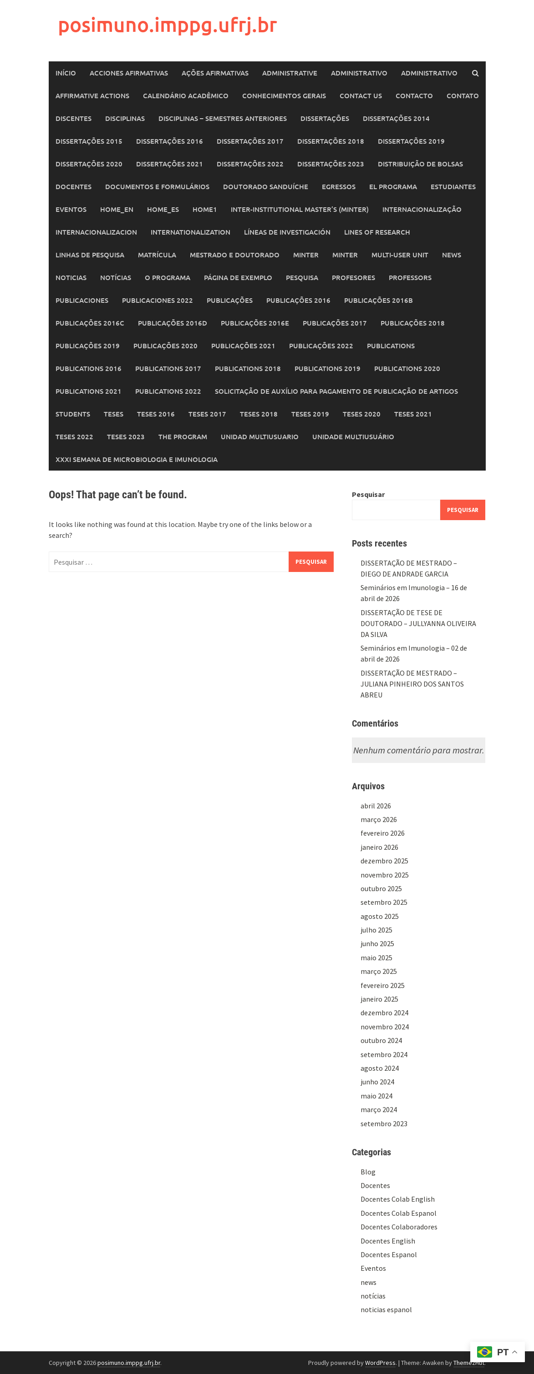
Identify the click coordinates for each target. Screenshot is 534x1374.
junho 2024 (377, 1081)
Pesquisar (368, 494)
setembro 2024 (384, 1054)
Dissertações (324, 118)
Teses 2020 (362, 413)
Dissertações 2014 (396, 118)
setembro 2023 (384, 1123)
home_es (163, 209)
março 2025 (379, 971)
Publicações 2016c (90, 322)
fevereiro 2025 (383, 985)
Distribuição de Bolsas (420, 163)
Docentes (74, 186)
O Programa (167, 277)
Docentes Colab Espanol (399, 1213)
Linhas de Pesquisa (90, 254)
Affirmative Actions (92, 95)
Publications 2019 (328, 368)
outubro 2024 (381, 1040)
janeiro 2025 (379, 998)
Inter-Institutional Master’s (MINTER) (300, 209)
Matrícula (157, 254)
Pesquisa (302, 277)
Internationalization (190, 231)
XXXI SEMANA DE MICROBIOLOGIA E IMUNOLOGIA (137, 459)
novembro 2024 (385, 1026)
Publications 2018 (248, 368)
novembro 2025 (385, 874)
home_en (116, 209)
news (368, 1282)
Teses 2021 (413, 413)
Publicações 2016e (255, 322)
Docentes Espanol (389, 1254)
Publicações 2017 (335, 322)
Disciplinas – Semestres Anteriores (222, 118)
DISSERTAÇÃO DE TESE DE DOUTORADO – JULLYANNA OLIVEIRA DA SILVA (418, 623)
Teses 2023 (126, 436)
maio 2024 (376, 1095)
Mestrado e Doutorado (235, 254)
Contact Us (361, 95)
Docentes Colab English (398, 1199)
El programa (393, 186)
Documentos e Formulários (157, 186)
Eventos (71, 209)
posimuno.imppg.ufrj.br (167, 24)
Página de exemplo (238, 277)
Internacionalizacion (96, 231)
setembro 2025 (384, 902)
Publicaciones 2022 (157, 300)
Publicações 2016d (172, 322)
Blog (368, 1171)
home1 (205, 209)
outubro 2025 (381, 888)
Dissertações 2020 (89, 163)
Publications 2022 (168, 391)
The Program (182, 436)
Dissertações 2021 (169, 163)
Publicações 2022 (321, 345)
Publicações (230, 300)
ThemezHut (468, 1363)
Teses (113, 413)
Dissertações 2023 (330, 163)
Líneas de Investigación (287, 231)
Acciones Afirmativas (129, 72)
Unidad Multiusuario (260, 436)
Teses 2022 (74, 436)
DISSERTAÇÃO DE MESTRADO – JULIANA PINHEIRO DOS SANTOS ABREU (412, 683)
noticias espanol (386, 1309)
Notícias (115, 277)
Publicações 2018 (413, 322)
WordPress (380, 1363)
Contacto (414, 95)
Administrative (289, 72)
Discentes (74, 118)
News (451, 254)
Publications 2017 (168, 368)
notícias (373, 1295)
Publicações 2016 (298, 300)
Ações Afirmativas (215, 72)
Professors (410, 277)
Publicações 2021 (243, 345)
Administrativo (359, 72)
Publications (391, 345)
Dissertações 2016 (169, 140)
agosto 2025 (380, 916)
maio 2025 (376, 957)
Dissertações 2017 (250, 140)
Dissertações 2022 (250, 163)
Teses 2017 (207, 413)
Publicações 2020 (165, 345)
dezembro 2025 (384, 860)
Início (66, 72)
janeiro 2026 (379, 847)
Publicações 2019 (88, 345)
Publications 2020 (407, 368)
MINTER (306, 254)
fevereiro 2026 (383, 832)
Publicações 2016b (378, 300)
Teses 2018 (259, 413)
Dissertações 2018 (330, 140)
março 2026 (379, 819)
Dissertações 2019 (411, 140)
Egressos (339, 186)
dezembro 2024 (384, 1012)
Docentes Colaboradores (399, 1226)
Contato (463, 95)
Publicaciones (82, 300)
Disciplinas (125, 118)
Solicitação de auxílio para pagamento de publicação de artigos (336, 391)
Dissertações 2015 (89, 140)
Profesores (353, 277)
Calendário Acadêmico (186, 95)
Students (73, 413)
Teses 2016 (156, 413)
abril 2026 (376, 805)
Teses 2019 (310, 413)
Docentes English (388, 1240)
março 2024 (379, 1109)
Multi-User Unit (399, 254)
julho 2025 (376, 929)
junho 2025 (377, 943)
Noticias (71, 277)
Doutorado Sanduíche (265, 186)
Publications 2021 (89, 391)
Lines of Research (377, 231)
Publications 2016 (89, 368)
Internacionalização (422, 209)
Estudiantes (453, 186)
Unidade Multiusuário (353, 436)
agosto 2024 (380, 1068)
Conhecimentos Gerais (284, 95)
